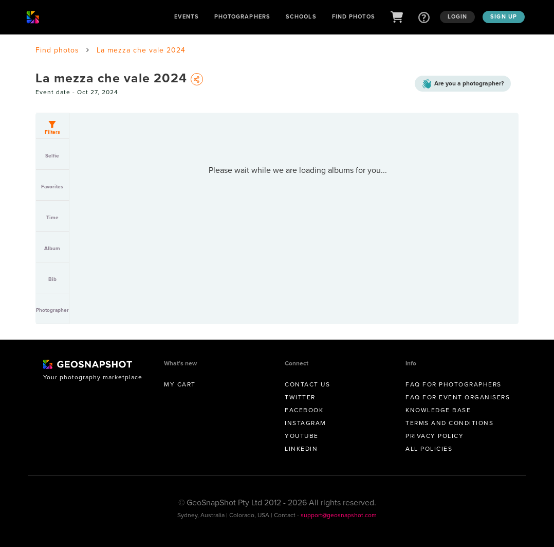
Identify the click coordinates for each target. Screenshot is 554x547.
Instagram (305, 423)
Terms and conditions (449, 423)
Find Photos (353, 16)
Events (186, 16)
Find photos (57, 50)
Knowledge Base (438, 410)
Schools (301, 16)
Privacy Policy (434, 435)
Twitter (300, 397)
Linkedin (301, 448)
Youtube (302, 435)
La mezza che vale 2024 (141, 50)
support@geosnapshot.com (339, 515)
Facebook (304, 410)
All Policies (428, 448)
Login (458, 16)
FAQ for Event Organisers (457, 397)
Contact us (307, 384)
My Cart (180, 384)
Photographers (242, 16)
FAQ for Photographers (453, 384)
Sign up (503, 16)
